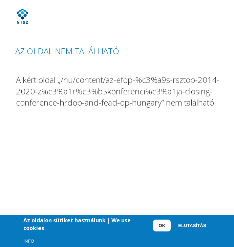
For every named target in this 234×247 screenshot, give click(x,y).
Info (28, 241)
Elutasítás (192, 226)
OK (161, 226)
